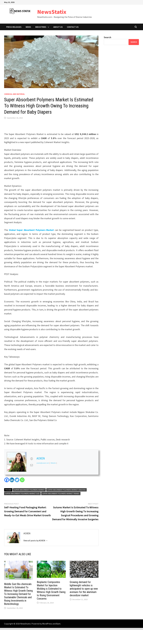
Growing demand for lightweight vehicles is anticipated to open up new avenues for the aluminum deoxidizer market (84, 588)
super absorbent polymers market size (22, 493)
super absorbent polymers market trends (60, 493)
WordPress (47, 623)
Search (107, 37)
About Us (58, 27)
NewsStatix (51, 11)
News (28, 27)
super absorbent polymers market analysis (66, 490)
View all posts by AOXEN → (35, 540)
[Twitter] (17, 480)
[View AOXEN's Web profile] (31, 459)
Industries (40, 27)
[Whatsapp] (22, 480)
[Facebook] (6, 480)
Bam (58, 623)
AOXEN (40, 458)
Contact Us (73, 27)
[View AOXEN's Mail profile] (31, 465)
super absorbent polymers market (29, 490)
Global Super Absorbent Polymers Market (31, 229)
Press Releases (13, 27)
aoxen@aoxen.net (42, 463)
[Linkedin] (12, 480)
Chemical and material (14, 94)
